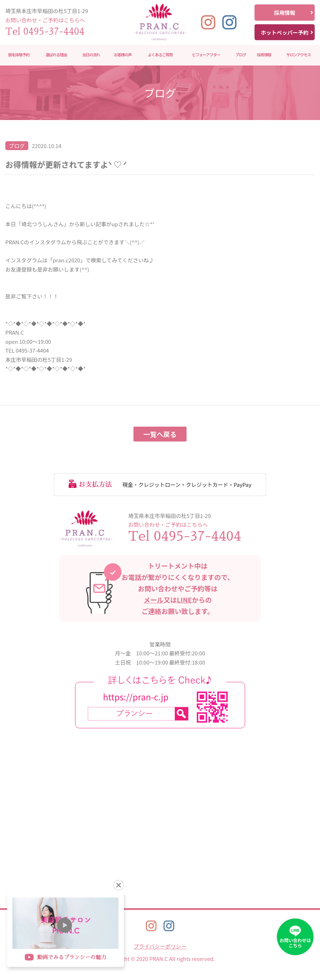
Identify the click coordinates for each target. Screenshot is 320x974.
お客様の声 (123, 54)
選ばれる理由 (56, 54)
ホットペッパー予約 (287, 32)
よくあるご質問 (160, 54)
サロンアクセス (298, 54)
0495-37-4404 (54, 31)
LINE (184, 599)
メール (154, 599)
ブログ (240, 54)
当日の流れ (91, 54)
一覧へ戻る (160, 434)
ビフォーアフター (206, 54)
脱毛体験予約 (18, 54)
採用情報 (293, 12)
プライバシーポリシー (160, 946)
